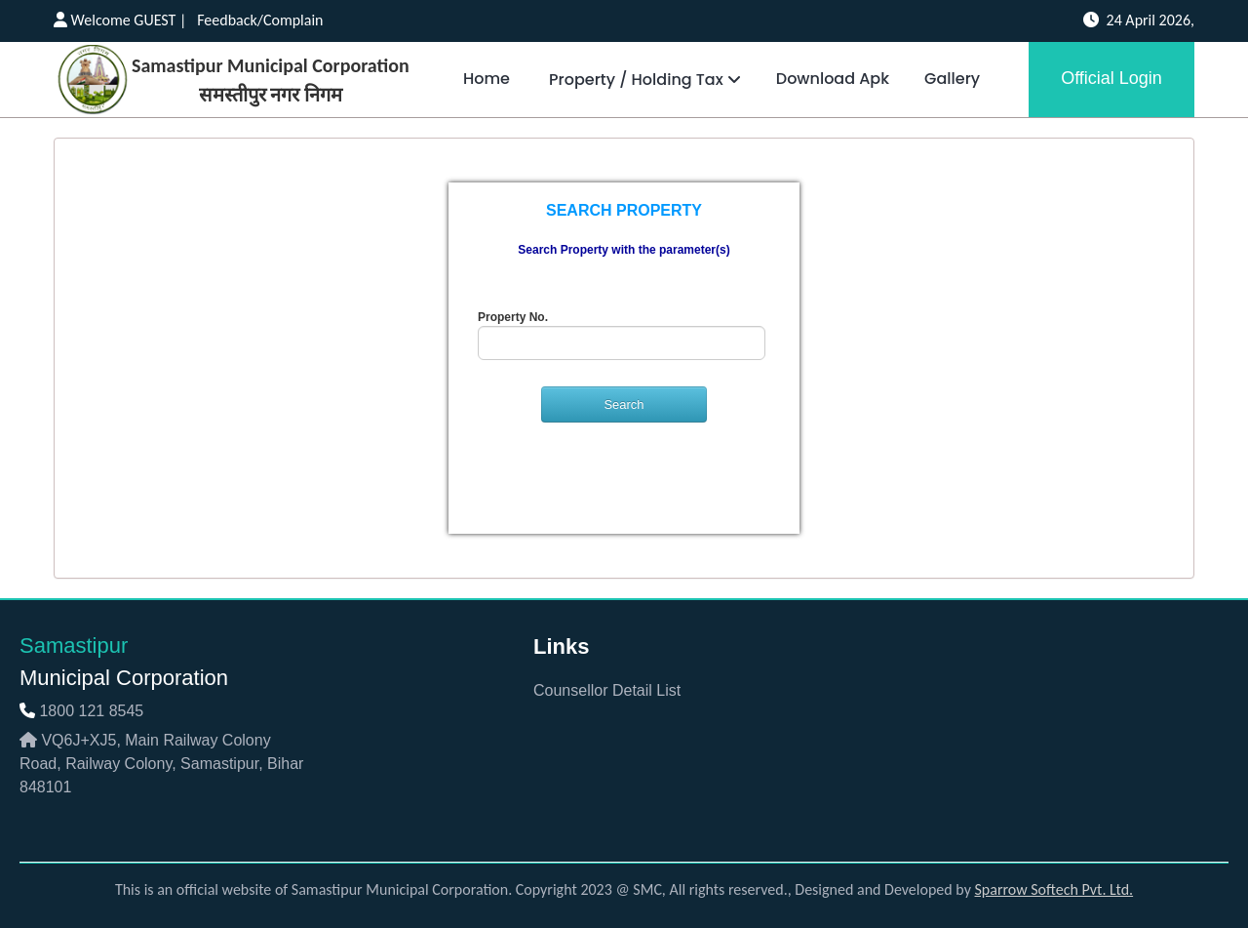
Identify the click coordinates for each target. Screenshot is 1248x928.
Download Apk (832, 78)
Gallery (952, 78)
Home (486, 78)
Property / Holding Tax (643, 79)
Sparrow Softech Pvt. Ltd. (1054, 889)
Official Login (1111, 78)
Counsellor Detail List (607, 690)
